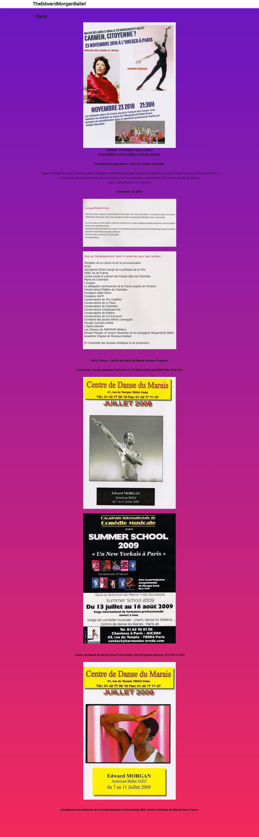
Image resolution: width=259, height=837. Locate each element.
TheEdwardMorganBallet (59, 4)
